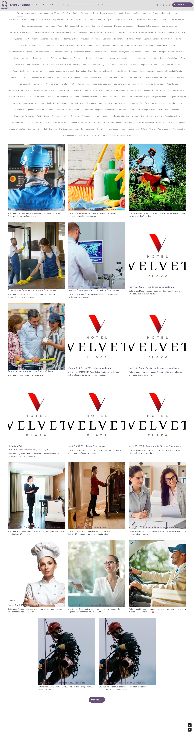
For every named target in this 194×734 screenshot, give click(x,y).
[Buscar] (157, 5)
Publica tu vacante (182, 4)
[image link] (4, 5)
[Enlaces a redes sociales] (160, 5)
